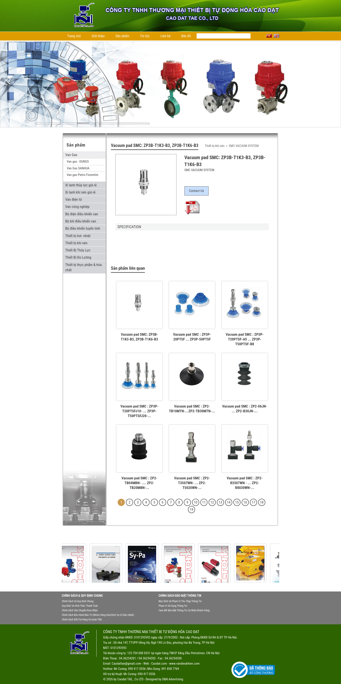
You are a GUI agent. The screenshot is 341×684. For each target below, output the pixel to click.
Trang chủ (74, 36)
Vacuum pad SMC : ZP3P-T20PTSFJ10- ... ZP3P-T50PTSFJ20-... (139, 411)
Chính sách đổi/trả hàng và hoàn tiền (82, 619)
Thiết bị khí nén (215, 146)
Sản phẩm (122, 36)
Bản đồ (186, 36)
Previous (8, 80)
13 (220, 502)
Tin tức (145, 36)
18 (261, 502)
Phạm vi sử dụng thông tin (173, 605)
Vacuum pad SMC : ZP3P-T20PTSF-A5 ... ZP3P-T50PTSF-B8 (245, 339)
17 (253, 502)
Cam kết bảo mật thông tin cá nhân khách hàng (184, 610)
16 (245, 502)
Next (333, 80)
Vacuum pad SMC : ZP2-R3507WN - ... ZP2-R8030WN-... (244, 483)
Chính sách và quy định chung (78, 601)
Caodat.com (159, 663)
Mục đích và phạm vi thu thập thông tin (180, 601)
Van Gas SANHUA (78, 168)
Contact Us (196, 191)
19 (191, 509)
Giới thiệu (98, 36)
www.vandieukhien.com (184, 663)
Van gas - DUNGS (78, 161)
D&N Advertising (172, 679)
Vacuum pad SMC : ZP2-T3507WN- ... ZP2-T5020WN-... (192, 483)
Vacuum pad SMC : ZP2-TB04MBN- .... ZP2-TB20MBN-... (139, 483)
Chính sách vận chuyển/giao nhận (80, 610)
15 (237, 502)
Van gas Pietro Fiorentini (82, 175)
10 (195, 502)
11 (204, 502)
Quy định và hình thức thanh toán (80, 605)
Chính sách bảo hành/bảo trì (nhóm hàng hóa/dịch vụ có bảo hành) (98, 615)
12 (212, 502)
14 (228, 502)
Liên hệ (165, 36)
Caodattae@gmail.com (126, 663)
